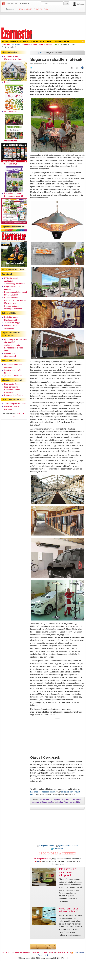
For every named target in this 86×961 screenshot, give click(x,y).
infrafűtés (77, 799)
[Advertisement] (43, 21)
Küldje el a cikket (45, 845)
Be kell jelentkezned (42, 858)
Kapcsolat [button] (11, 9)
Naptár (34, 44)
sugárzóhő (66, 799)
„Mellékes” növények (13, 376)
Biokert (7, 82)
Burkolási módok (11, 317)
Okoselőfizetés (10, 141)
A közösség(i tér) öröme (14, 284)
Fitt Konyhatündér (9, 47)
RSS (70, 952)
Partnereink (60, 952)
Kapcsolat (6, 952)
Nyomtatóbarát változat (67, 845)
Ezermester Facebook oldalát (42, 792)
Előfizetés (6, 44)
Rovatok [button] (24, 3)
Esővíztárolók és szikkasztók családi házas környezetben (15, 300)
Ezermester (12, 3)
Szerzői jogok (48, 952)
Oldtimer (34, 41)
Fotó (49, 41)
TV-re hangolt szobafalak (15, 403)
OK (67, 3)
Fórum (43, 41)
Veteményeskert (11, 111)
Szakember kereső (61, 41)
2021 (34, 53)
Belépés (80, 4)
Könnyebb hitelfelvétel (13, 395)
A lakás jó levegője (12, 345)
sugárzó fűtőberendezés (42, 802)
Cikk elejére (57, 848)
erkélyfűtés (55, 799)
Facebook (16, 44)
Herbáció (58, 44)
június (40, 53)
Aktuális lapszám (10, 41)
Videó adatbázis (45, 44)
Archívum (23, 41)
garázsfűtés (75, 802)
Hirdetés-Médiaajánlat (21, 952)
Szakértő (25, 44)
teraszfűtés (44, 799)
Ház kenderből (10, 320)
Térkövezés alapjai (12, 323)
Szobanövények (11, 164)
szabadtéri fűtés (61, 802)
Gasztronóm (68, 44)
